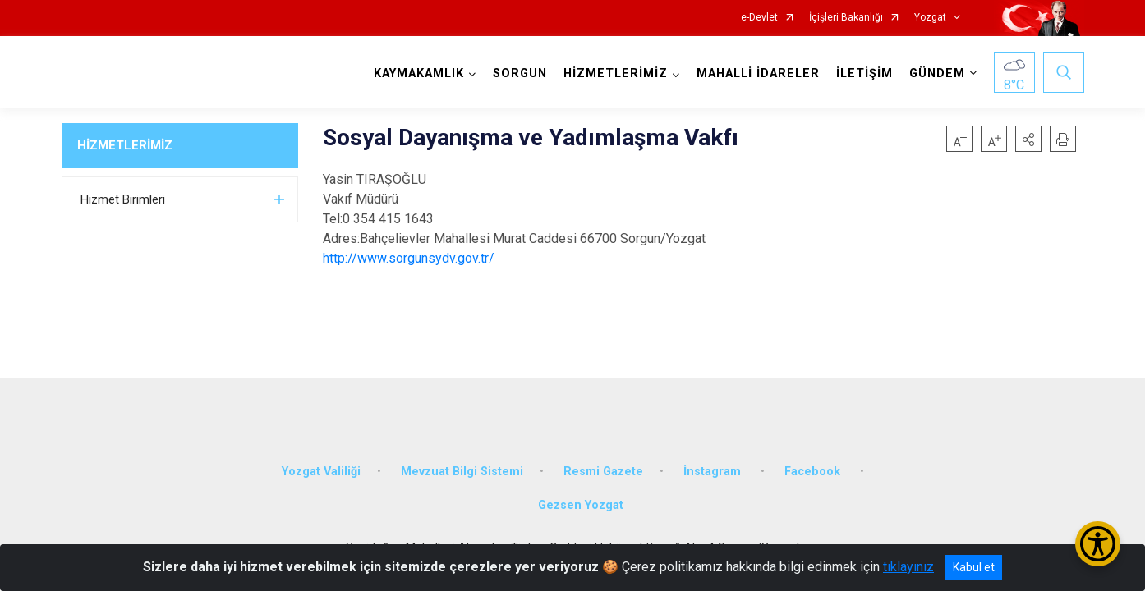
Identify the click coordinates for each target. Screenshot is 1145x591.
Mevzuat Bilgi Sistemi (462, 470)
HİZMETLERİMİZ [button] (615, 73)
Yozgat (930, 17)
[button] (1028, 139)
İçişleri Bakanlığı (846, 17)
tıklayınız (908, 567)
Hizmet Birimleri (122, 199)
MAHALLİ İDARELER (758, 73)
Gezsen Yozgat (580, 504)
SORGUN (520, 73)
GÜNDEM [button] (937, 73)
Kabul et (974, 567)
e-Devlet (759, 17)
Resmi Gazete (603, 470)
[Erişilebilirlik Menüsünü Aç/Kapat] (1097, 543)
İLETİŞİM (864, 73)
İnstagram (713, 470)
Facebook (814, 470)
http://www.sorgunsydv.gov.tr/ (408, 258)
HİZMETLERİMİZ (124, 145)
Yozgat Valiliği (321, 470)
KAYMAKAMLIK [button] (419, 73)
